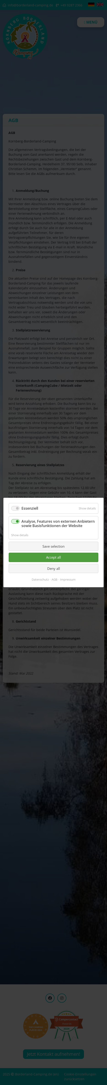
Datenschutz (40, 579)
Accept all (53, 557)
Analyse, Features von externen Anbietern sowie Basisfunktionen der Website (58, 523)
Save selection (53, 546)
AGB (54, 579)
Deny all (53, 568)
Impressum (68, 579)
